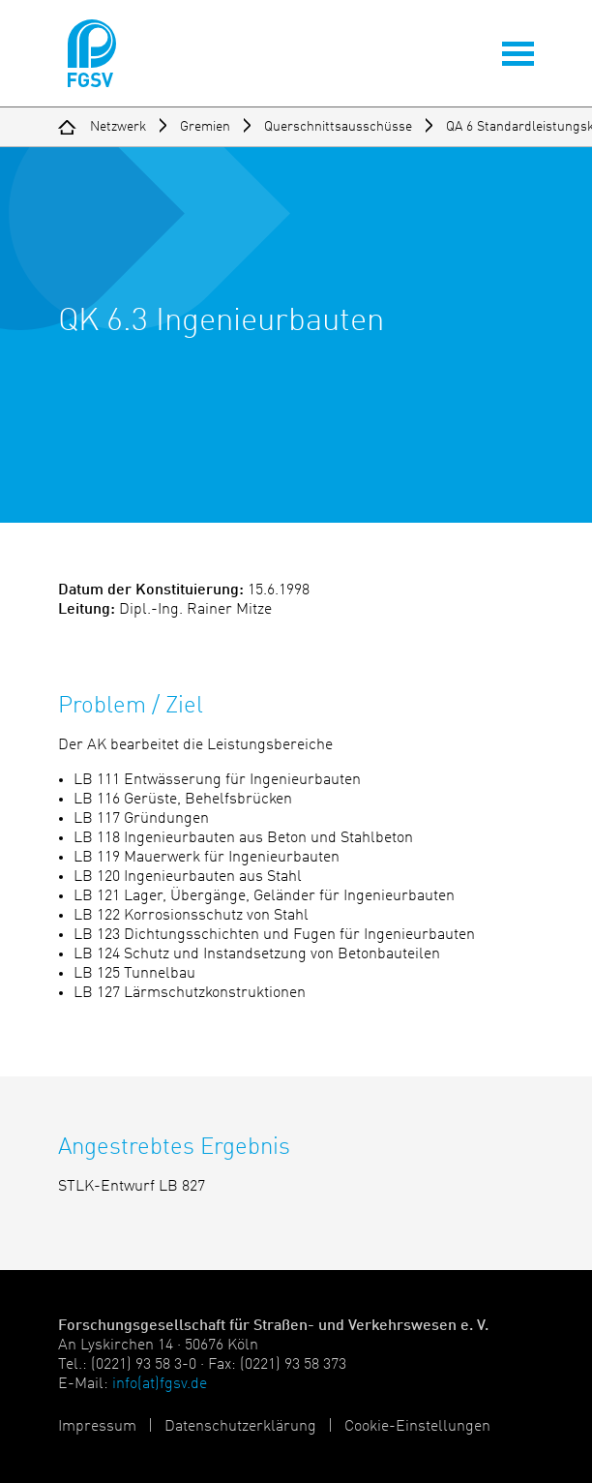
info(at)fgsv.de (159, 1384)
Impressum (97, 1427)
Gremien (205, 127)
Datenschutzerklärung (240, 1427)
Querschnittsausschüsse (338, 127)
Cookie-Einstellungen (417, 1427)
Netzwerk (118, 127)
